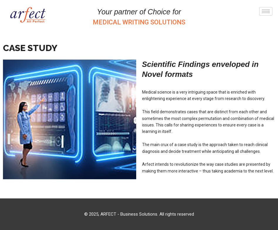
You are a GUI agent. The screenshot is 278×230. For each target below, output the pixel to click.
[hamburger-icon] (265, 11)
